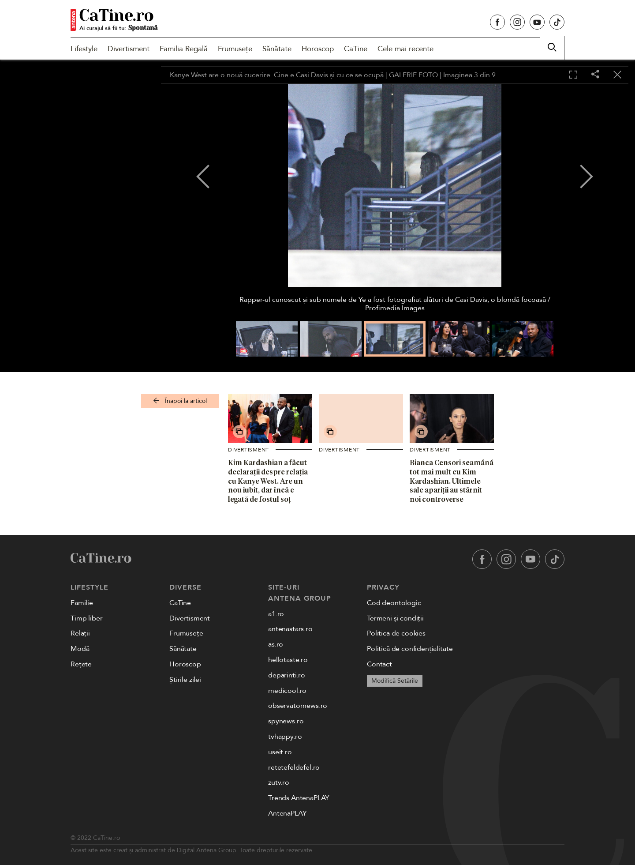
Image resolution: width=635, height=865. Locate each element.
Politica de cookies (396, 633)
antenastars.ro (290, 629)
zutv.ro (278, 782)
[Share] (595, 75)
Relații (80, 633)
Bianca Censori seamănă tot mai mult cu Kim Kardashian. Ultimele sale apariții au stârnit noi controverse (451, 481)
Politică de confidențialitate (409, 649)
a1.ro (276, 614)
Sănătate (276, 49)
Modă (80, 649)
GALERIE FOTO (413, 75)
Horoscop (318, 49)
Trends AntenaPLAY (298, 798)
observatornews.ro (297, 706)
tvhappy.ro (285, 736)
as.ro (275, 644)
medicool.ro (287, 691)
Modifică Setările (394, 681)
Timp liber (86, 618)
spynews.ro (285, 721)
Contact (379, 664)
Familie (82, 603)
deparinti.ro (286, 675)
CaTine (355, 49)
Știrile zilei (185, 679)
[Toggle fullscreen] (573, 75)
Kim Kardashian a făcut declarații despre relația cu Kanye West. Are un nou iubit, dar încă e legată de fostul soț (268, 481)
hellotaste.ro (288, 660)
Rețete (81, 664)
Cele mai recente (405, 49)
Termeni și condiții (395, 618)
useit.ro (280, 752)
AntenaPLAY (287, 813)
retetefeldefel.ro (294, 767)
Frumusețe (235, 49)
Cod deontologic (394, 603)
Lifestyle (84, 49)
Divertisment (128, 49)
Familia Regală (184, 49)
